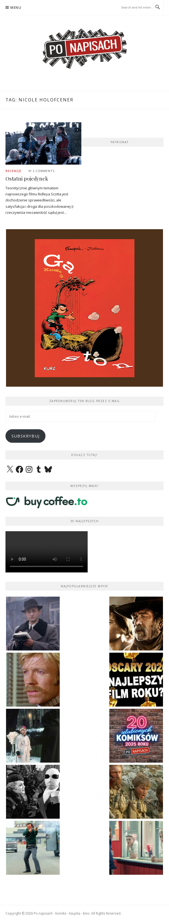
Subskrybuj (26, 436)
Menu (15, 7)
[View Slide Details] (84, 269)
